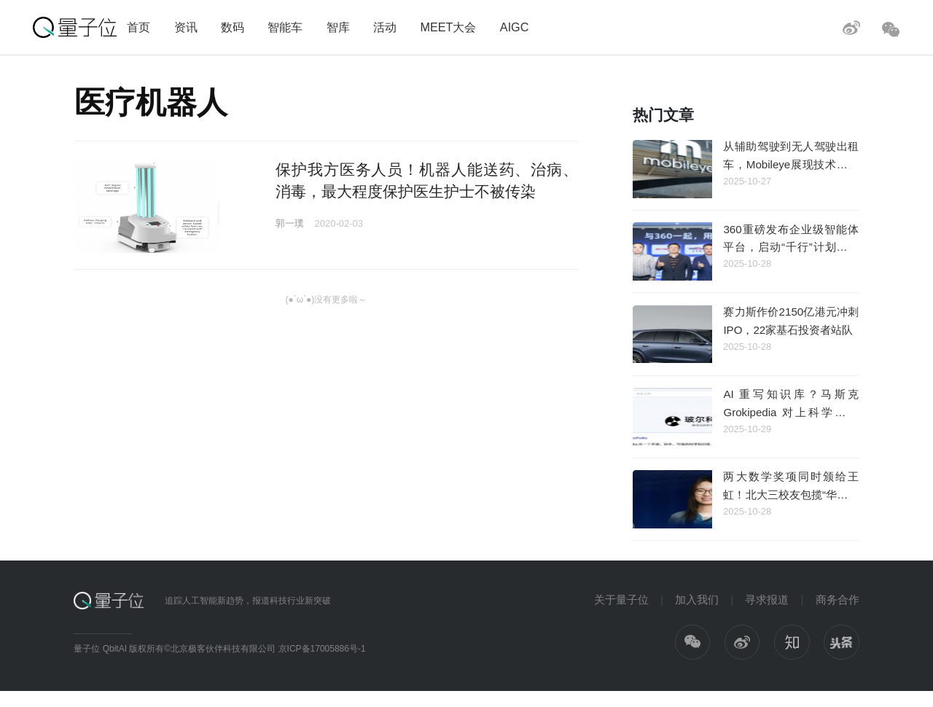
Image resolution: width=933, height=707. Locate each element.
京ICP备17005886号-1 (322, 649)
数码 (232, 27)
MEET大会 (448, 27)
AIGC (514, 27)
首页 (138, 27)
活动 (385, 27)
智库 (338, 27)
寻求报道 (767, 599)
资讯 (186, 27)
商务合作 (837, 599)
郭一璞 (290, 223)
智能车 (285, 27)
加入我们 (697, 599)
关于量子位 (621, 599)
